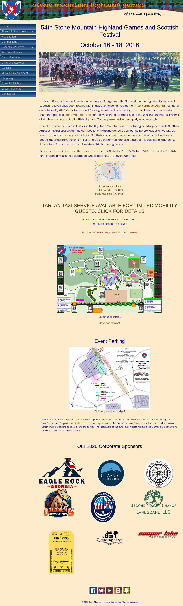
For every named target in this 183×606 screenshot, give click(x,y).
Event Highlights (12, 83)
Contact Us (9, 93)
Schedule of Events (14, 47)
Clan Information (13, 57)
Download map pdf (110, 322)
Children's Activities (14, 62)
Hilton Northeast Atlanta (150, 105)
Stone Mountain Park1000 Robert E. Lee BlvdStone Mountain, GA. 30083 (110, 177)
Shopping (8, 78)
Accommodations (13, 52)
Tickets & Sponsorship (16, 31)
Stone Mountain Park (96, 114)
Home (6, 26)
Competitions (11, 41)
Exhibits (7, 67)
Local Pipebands (13, 88)
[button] (51, 72)
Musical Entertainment (16, 73)
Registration (10, 36)
